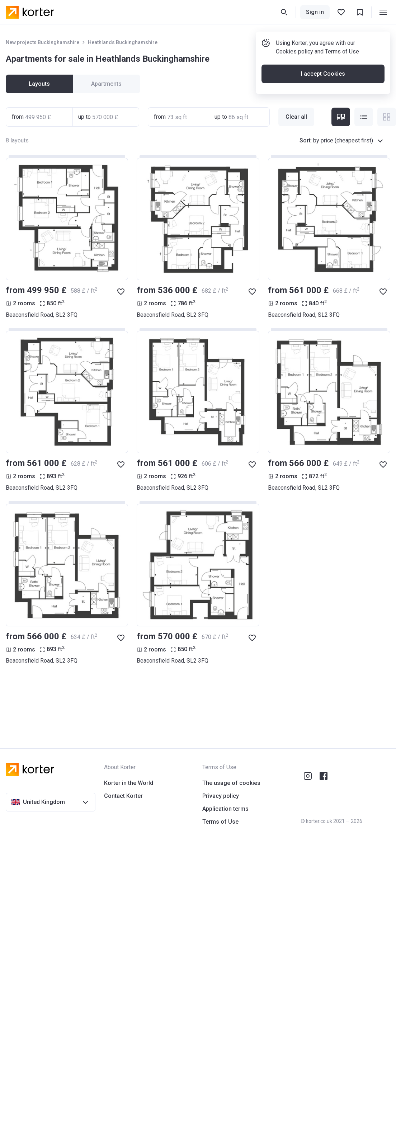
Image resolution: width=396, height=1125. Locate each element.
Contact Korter (123, 795)
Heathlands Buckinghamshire (122, 42)
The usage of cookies (231, 783)
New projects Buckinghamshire (42, 42)
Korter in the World (128, 783)
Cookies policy (294, 51)
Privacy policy (220, 795)
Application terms (225, 808)
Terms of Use (342, 51)
